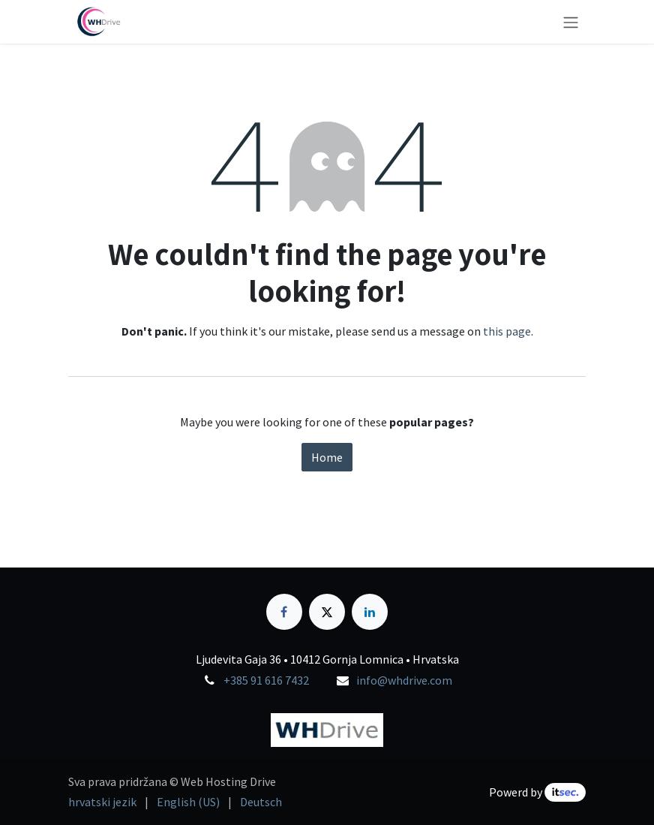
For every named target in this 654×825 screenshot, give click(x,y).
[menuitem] (102, 801)
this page (507, 331)
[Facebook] (284, 612)
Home (327, 457)
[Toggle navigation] (571, 22)
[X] (327, 612)
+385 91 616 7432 (266, 680)
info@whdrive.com (404, 680)
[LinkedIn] (370, 612)
